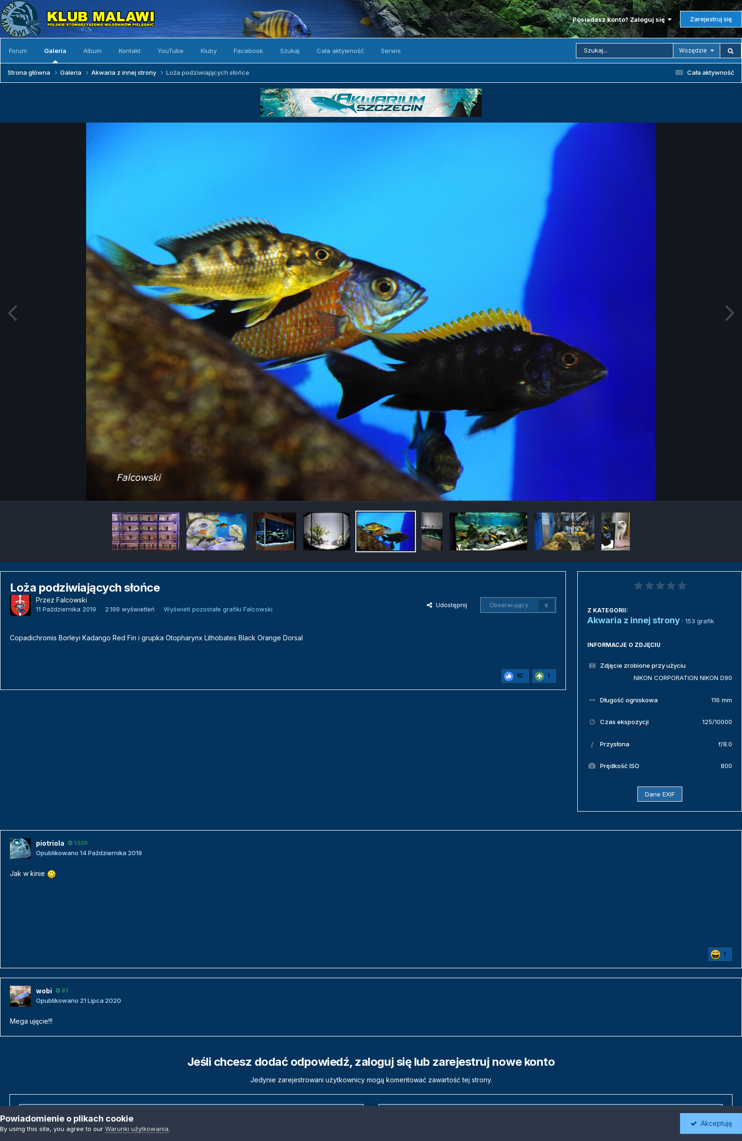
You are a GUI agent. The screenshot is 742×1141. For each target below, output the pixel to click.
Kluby (209, 50)
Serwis (391, 50)
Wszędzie (693, 50)
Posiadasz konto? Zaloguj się (622, 19)
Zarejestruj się (711, 19)
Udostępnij (447, 605)
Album (92, 50)
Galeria (55, 55)
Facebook (248, 50)
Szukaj (290, 50)
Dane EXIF (660, 794)
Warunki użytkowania (136, 1128)
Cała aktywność (340, 50)
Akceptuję (711, 1123)
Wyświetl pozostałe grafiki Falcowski (218, 609)
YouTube (171, 50)
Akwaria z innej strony (633, 620)
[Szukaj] (624, 51)
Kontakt (130, 50)
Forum (18, 50)
